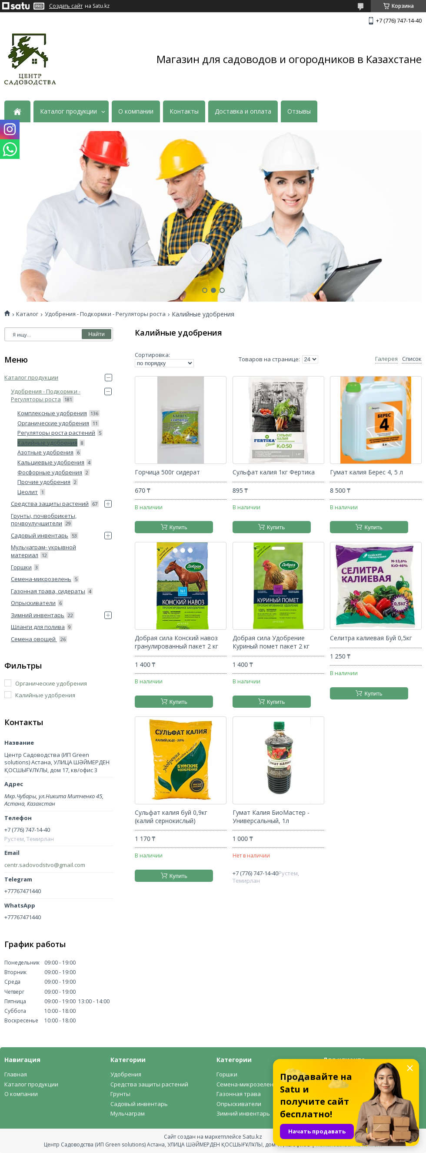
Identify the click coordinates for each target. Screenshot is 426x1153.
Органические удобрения (53, 423)
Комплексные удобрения (52, 413)
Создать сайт (66, 6)
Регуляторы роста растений (56, 433)
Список (412, 359)
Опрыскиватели (33, 603)
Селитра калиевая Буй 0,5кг (371, 638)
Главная (15, 1074)
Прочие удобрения (43, 482)
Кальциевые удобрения (50, 462)
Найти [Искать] (96, 334)
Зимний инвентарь (37, 615)
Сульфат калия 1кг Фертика (274, 472)
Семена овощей (34, 639)
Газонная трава (238, 1094)
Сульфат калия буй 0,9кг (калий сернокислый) (171, 817)
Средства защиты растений (50, 504)
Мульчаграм (127, 1113)
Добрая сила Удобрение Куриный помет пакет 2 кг (271, 642)
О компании (135, 111)
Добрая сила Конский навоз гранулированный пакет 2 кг (176, 642)
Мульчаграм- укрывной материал (43, 551)
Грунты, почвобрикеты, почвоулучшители (44, 520)
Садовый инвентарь (39, 535)
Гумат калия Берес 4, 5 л (366, 472)
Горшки (21, 567)
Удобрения (125, 1074)
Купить (178, 527)
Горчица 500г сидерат (167, 472)
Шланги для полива (38, 627)
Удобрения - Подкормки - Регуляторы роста (105, 314)
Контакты (184, 111)
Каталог (27, 314)
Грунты (120, 1094)
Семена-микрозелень (41, 579)
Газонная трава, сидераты (48, 591)
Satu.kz (252, 1136)
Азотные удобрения (45, 452)
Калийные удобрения (47, 443)
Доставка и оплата (243, 111)
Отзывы (299, 111)
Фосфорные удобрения (49, 472)
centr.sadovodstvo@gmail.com (44, 865)
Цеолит (27, 492)
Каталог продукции (68, 111)
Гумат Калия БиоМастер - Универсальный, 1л (271, 817)
